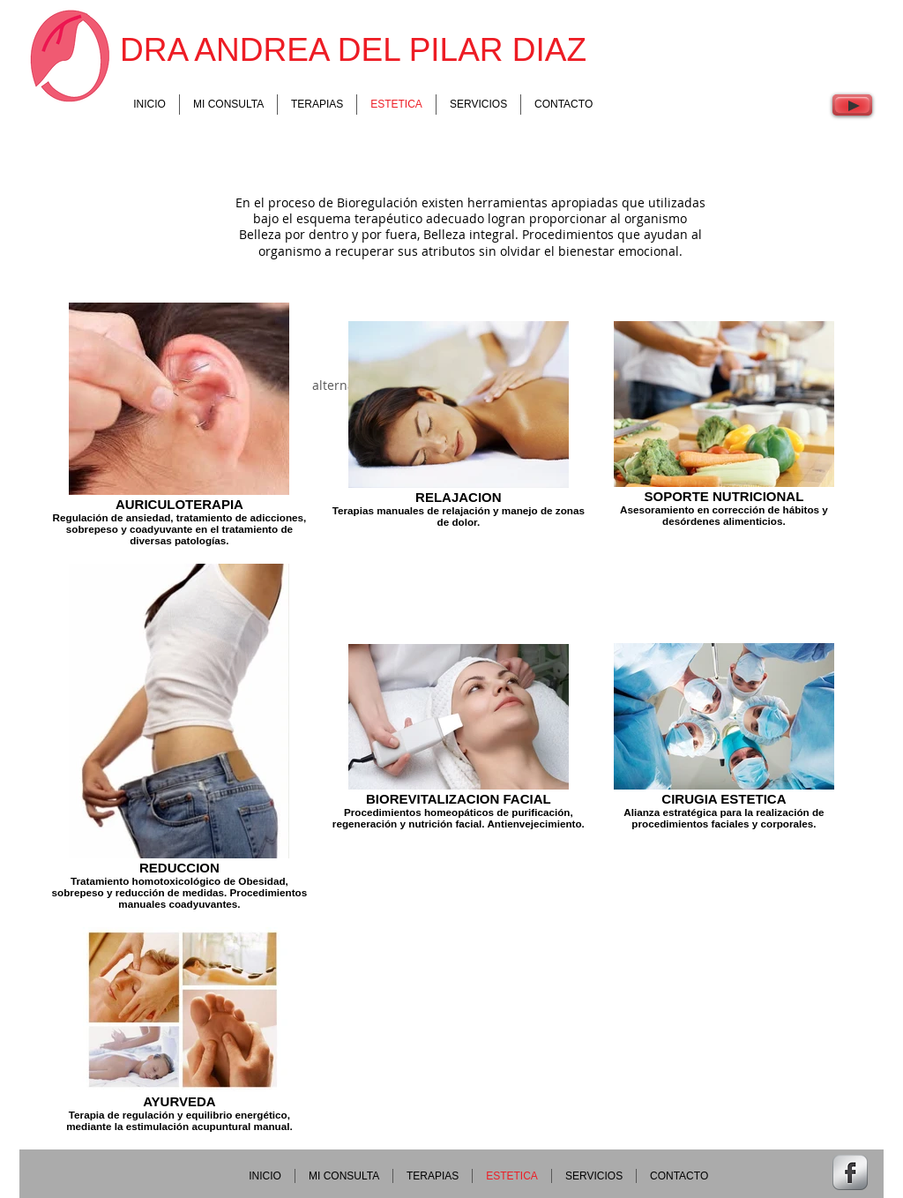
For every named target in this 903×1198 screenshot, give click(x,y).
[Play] (852, 105)
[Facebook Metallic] (850, 1172)
